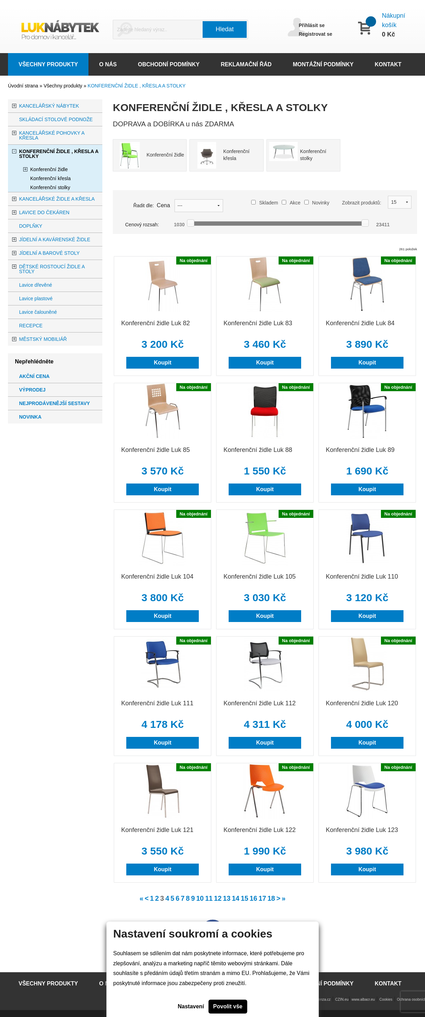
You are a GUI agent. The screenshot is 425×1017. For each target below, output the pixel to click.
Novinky (317, 202)
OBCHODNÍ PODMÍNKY (168, 64)
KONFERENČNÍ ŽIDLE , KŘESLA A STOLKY (137, 86)
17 (262, 898)
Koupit (162, 362)
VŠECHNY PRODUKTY (48, 64)
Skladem (264, 202)
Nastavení (191, 1006)
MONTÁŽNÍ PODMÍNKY (323, 64)
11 (209, 898)
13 (227, 898)
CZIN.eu (342, 999)
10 (200, 898)
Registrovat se (315, 34)
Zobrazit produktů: (361, 202)
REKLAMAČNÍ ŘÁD (246, 64)
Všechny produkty (64, 86)
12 (218, 898)
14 (235, 898)
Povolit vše (227, 1006)
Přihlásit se (312, 25)
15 (244, 898)
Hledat (225, 29)
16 (253, 898)
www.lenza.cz (320, 999)
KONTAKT (388, 64)
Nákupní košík (393, 20)
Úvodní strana (23, 86)
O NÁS (108, 64)
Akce (291, 202)
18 (271, 898)
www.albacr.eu (363, 999)
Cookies (385, 999)
